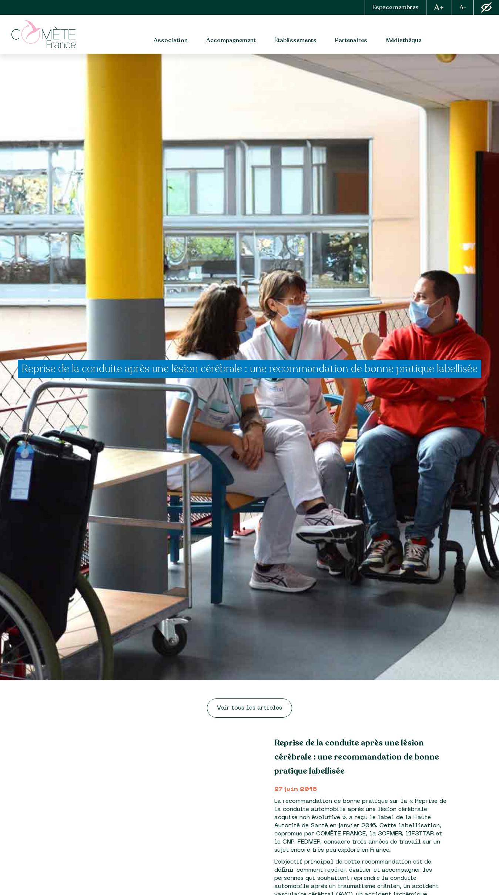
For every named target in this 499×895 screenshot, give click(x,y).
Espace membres (395, 7)
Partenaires (351, 40)
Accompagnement (231, 40)
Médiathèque (403, 40)
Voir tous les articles (249, 708)
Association (171, 40)
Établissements (295, 40)
